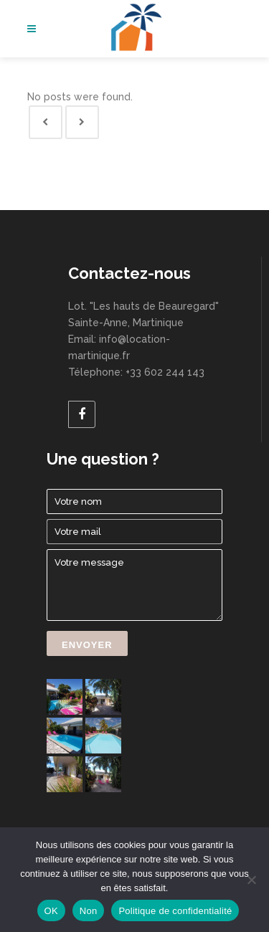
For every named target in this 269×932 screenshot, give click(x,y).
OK (51, 910)
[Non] (251, 879)
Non (89, 910)
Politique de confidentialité (175, 910)
